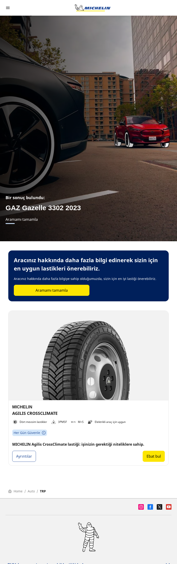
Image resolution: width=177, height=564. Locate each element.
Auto (31, 491)
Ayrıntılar (24, 456)
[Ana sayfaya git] (92, 8)
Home (15, 491)
